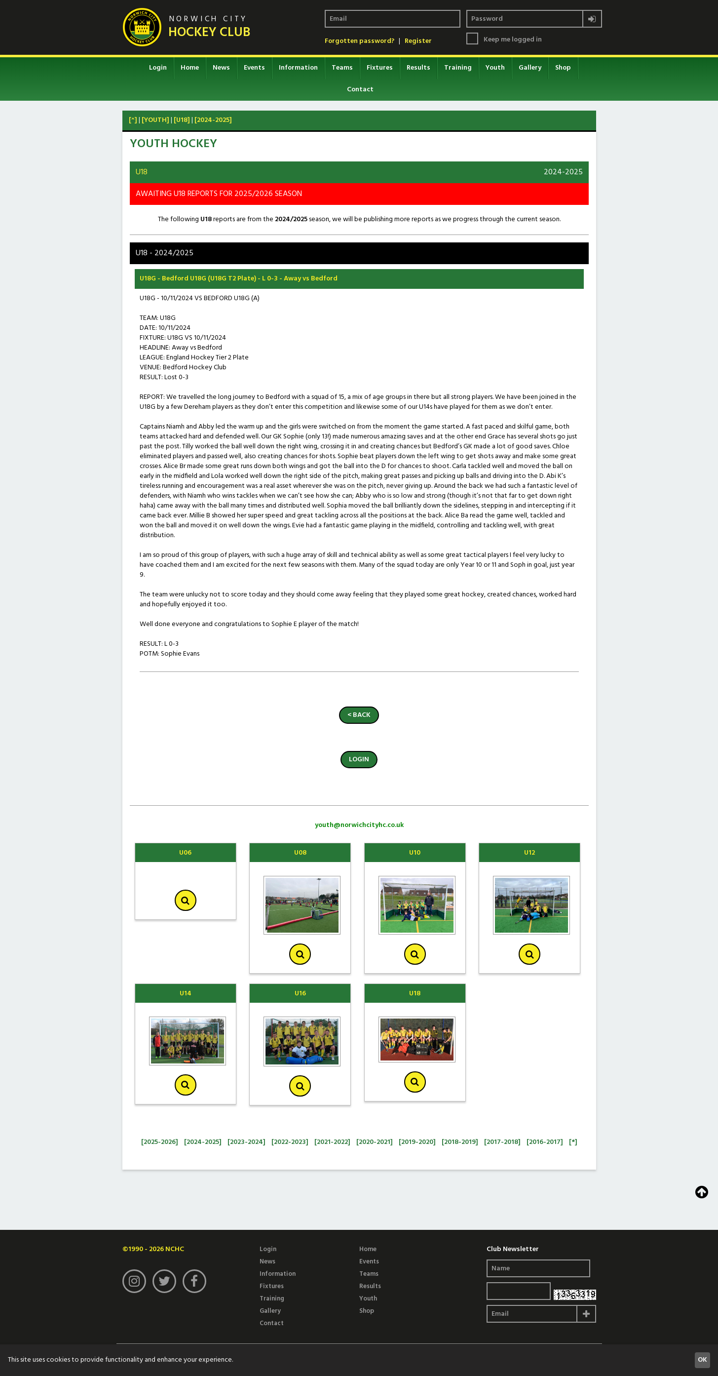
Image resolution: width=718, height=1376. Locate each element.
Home (190, 68)
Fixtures (380, 68)
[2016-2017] (545, 1142)
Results (418, 68)
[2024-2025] (213, 120)
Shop (563, 68)
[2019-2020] (417, 1142)
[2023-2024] (246, 1142)
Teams (342, 68)
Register (418, 41)
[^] (133, 120)
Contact (360, 89)
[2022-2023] (289, 1142)
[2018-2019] (460, 1142)
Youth (495, 68)
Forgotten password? (359, 41)
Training (458, 68)
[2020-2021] (374, 1142)
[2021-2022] (332, 1142)
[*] (573, 1142)
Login (158, 68)
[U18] (182, 120)
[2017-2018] (502, 1142)
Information (298, 68)
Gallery (530, 68)
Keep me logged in (513, 40)
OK (702, 1360)
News (221, 68)
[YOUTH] (155, 120)
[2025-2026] (159, 1142)
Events (254, 68)
